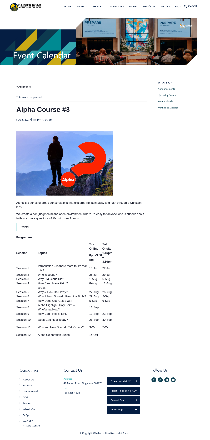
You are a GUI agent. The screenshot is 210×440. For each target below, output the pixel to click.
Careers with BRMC (121, 381)
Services (98, 6)
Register (24, 227)
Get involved (116, 6)
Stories (133, 6)
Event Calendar (166, 101)
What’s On (29, 409)
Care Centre (33, 425)
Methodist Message (168, 107)
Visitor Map (117, 409)
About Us (82, 6)
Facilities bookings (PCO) (123, 390)
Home (67, 6)
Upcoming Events (167, 95)
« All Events (23, 86)
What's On (149, 6)
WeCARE (165, 6)
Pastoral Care (117, 400)
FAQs (178, 6)
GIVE (25, 397)
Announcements (166, 88)
